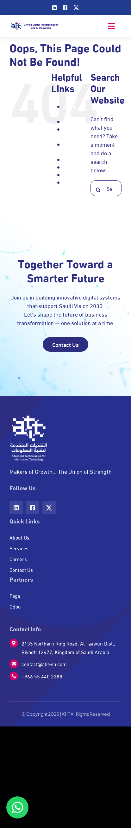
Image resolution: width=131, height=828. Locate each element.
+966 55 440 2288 (42, 676)
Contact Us (72, 133)
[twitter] (76, 7)
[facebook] (65, 7)
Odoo (69, 159)
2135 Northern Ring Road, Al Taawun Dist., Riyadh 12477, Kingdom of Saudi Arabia (68, 647)
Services (73, 174)
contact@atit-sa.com (44, 663)
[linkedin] (54, 7)
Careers (72, 121)
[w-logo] (28, 417)
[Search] (98, 190)
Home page (70, 148)
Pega (69, 167)
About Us (70, 110)
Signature (74, 182)
